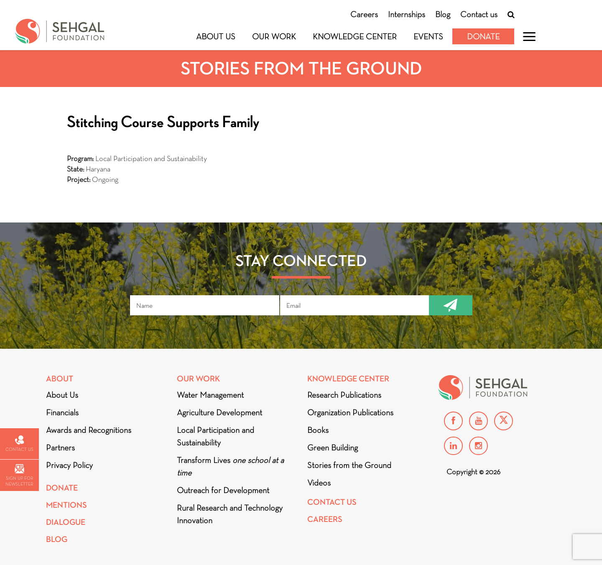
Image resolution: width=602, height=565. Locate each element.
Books (318, 430)
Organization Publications (350, 412)
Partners (60, 447)
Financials (62, 412)
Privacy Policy (69, 465)
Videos (319, 483)
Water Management (210, 395)
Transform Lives (230, 466)
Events (428, 36)
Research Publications (344, 395)
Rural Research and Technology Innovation (230, 514)
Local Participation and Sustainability (215, 436)
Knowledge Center (355, 36)
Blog (442, 14)
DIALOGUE (65, 522)
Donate (483, 36)
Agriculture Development (219, 412)
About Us (215, 36)
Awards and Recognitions (88, 430)
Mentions (66, 505)
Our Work (274, 36)
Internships (406, 14)
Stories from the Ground (349, 465)
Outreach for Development (223, 490)
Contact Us (332, 502)
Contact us (478, 14)
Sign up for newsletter (19, 475)
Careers (364, 14)
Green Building (332, 447)
